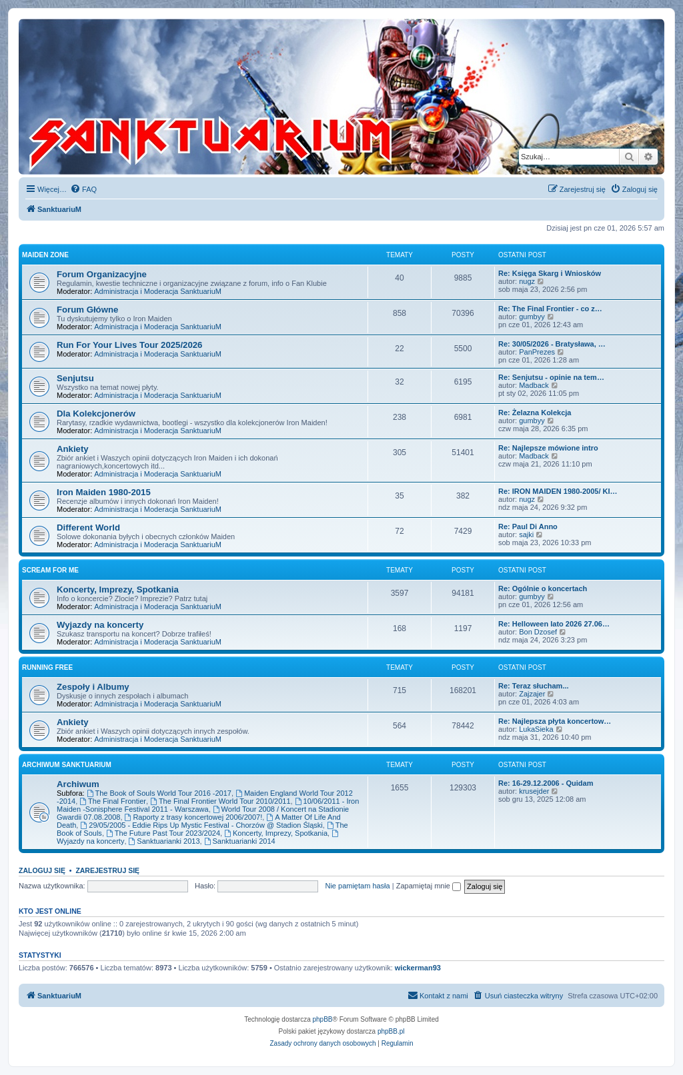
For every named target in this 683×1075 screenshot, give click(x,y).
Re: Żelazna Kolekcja (534, 413)
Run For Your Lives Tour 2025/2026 (129, 345)
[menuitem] (83, 189)
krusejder (534, 791)
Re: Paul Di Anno (528, 527)
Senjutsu (75, 378)
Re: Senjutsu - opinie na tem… (551, 377)
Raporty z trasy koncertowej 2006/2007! (194, 817)
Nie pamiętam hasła (357, 886)
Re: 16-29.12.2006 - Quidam (545, 783)
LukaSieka (536, 729)
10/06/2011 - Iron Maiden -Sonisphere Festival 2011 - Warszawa (208, 805)
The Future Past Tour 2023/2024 (163, 833)
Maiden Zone (45, 255)
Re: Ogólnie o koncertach (542, 588)
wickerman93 (418, 968)
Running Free (47, 667)
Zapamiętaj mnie (428, 886)
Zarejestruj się (107, 870)
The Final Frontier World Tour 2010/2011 (220, 801)
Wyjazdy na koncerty (100, 625)
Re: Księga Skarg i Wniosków (549, 273)
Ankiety (73, 449)
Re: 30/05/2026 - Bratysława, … (552, 344)
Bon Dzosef (538, 632)
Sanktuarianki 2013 (164, 841)
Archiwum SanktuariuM (66, 764)
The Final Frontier (112, 801)
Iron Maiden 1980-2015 (104, 492)
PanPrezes (537, 352)
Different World (88, 528)
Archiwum (78, 784)
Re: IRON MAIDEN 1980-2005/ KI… (558, 491)
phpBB (323, 1019)
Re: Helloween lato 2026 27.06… (554, 624)
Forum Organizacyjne (102, 274)
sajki (526, 534)
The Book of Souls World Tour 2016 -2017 (159, 793)
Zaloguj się (42, 870)
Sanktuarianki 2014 (239, 841)
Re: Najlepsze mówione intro (548, 448)
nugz (527, 281)
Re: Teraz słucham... (533, 686)
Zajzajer (532, 694)
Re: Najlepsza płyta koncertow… (554, 721)
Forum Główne (87, 310)
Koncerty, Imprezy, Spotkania (118, 589)
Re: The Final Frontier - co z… (550, 309)
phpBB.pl (391, 1031)
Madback (534, 385)
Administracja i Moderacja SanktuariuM (157, 291)
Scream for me (50, 570)
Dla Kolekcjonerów (96, 414)
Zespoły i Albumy (93, 687)
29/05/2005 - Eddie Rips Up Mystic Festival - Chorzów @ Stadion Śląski (201, 825)
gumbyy (532, 317)
